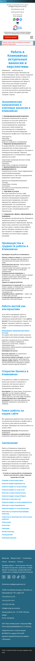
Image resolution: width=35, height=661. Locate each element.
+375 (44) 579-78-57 (17, 12)
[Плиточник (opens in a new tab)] (6, 525)
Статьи (4, 562)
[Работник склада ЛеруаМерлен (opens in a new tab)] (13, 505)
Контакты (11, 562)
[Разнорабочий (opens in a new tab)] (7, 535)
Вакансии (5, 558)
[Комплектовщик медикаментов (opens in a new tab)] (13, 483)
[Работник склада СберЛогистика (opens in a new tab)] (14, 493)
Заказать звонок (10, 37)
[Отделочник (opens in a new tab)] (6, 522)
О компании (27, 558)
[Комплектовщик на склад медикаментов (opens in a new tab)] (17, 502)
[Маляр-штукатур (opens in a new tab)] (8, 531)
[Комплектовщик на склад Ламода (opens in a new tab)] (14, 487)
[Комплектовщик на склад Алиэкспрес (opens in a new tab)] (15, 508)
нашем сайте (8, 335)
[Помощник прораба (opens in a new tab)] (9, 538)
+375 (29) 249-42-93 (17, 9)
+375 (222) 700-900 (8, 604)
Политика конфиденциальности (13, 584)
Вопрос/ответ (16, 558)
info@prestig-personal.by (17, 6)
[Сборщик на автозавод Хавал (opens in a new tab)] (12, 480)
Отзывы (20, 562)
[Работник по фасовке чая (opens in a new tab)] (11, 499)
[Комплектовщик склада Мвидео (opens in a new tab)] (11, 496)
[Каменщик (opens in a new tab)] (5, 528)
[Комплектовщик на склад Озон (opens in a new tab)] (13, 490)
